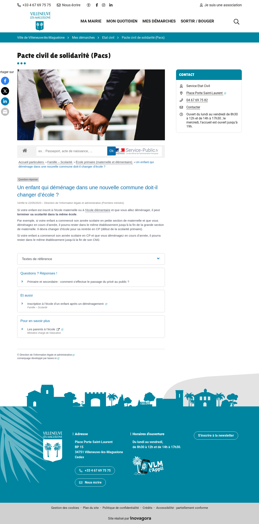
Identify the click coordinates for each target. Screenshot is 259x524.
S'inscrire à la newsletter (216, 435)
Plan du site (91, 508)
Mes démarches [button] (159, 21)
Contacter (193, 107)
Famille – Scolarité (60, 162)
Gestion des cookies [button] (65, 508)
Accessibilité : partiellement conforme (182, 508)
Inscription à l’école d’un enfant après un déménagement (67, 303)
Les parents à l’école (45, 329)
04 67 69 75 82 (197, 100)
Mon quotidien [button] (121, 21)
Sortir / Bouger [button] (197, 21)
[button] (34, 5)
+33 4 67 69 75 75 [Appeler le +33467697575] (95, 470)
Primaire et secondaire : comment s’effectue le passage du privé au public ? (78, 281)
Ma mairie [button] (91, 21)
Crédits (147, 508)
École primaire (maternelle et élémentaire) (104, 162)
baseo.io (53, 358)
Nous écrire (90, 482)
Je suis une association (221, 5)
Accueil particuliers (32, 162)
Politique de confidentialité (121, 508)
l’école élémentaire (97, 210)
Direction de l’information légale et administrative (47, 354)
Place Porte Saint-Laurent (206, 93)
